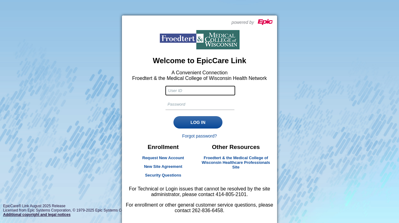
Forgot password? (199, 135)
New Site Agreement (163, 166)
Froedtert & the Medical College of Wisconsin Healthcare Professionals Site (236, 162)
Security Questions (163, 175)
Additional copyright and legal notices (36, 214)
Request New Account (163, 157)
